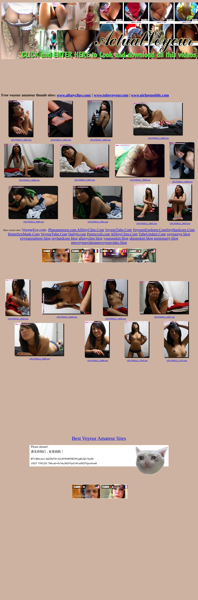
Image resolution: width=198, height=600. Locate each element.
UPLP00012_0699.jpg (97, 360)
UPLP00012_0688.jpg (140, 180)
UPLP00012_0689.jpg (182, 182)
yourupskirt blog (115, 238)
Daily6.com (77, 234)
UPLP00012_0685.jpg (158, 138)
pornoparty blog (166, 238)
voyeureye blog (178, 234)
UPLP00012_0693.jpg (180, 223)
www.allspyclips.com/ (74, 95)
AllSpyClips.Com (90, 230)
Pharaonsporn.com (62, 230)
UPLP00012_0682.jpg (21, 140)
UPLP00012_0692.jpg (146, 223)
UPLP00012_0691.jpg (98, 222)
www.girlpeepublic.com (150, 95)
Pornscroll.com (98, 234)
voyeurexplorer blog (35, 238)
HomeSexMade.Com (24, 234)
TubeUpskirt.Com (152, 234)
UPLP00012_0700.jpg (137, 360)
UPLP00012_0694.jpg (18, 319)
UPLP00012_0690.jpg (33, 222)
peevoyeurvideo (83, 242)
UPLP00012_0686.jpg (29, 180)
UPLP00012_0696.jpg (115, 319)
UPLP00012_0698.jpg (39, 359)
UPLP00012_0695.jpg (67, 317)
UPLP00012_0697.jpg (164, 317)
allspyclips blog (90, 238)
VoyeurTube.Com (118, 230)
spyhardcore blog (64, 238)
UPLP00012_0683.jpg (61, 140)
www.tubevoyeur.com (111, 95)
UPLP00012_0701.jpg (177, 360)
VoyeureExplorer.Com (150, 230)
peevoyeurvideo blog (111, 242)
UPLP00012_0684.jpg (100, 140)
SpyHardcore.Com (180, 230)
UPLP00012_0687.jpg (84, 180)
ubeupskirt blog (141, 238)
